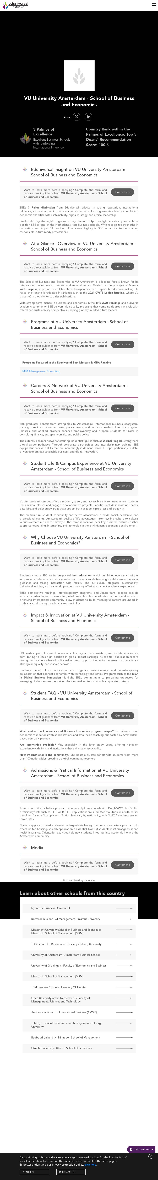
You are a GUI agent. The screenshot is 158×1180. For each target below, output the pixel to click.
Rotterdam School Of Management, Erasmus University (65, 930)
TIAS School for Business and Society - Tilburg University (66, 955)
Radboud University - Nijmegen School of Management (65, 1049)
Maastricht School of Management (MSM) (57, 988)
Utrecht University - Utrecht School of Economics (61, 1060)
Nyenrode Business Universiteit (50, 919)
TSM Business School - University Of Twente (58, 999)
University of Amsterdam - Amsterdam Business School (65, 966)
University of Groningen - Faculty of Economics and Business (68, 977)
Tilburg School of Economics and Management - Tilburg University (66, 1036)
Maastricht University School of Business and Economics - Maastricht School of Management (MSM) (67, 943)
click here (90, 1164)
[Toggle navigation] (154, 5)
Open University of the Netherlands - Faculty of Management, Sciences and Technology (60, 1011)
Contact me (122, 203)
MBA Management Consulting (41, 383)
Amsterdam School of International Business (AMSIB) (64, 1024)
